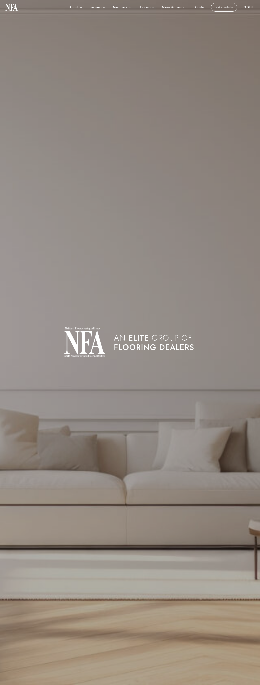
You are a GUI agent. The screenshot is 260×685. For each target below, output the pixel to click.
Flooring (144, 7)
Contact (200, 7)
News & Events (173, 7)
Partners (96, 7)
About (73, 7)
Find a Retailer (224, 7)
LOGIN (247, 7)
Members (120, 7)
